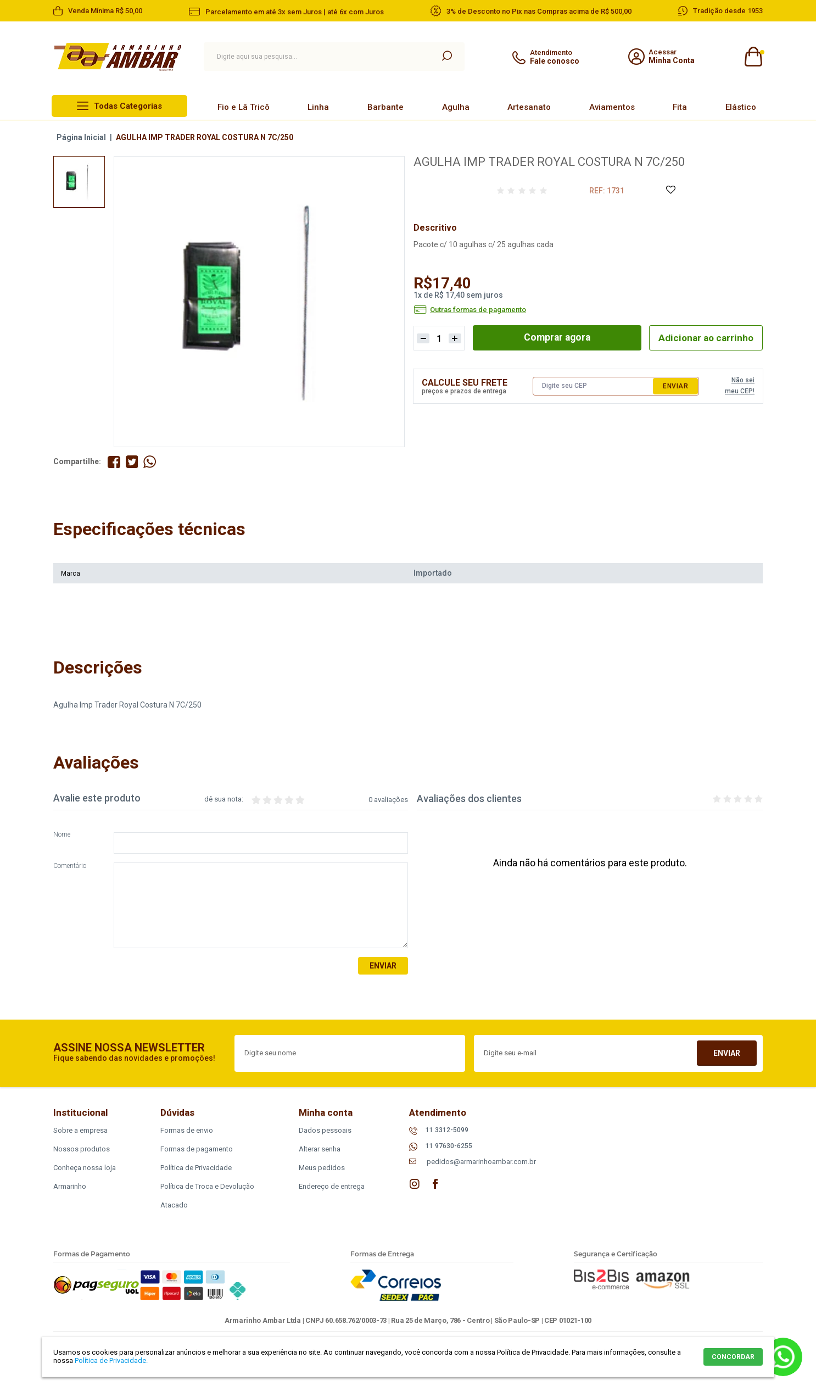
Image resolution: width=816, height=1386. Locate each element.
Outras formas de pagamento (478, 310)
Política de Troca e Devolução (207, 1186)
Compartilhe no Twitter (132, 461)
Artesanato (529, 107)
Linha (318, 107)
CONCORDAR (733, 1357)
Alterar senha (319, 1149)
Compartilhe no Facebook (114, 461)
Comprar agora (554, 337)
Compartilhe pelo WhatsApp (150, 461)
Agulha (456, 107)
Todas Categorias (128, 106)
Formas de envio (186, 1130)
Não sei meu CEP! (739, 385)
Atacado (174, 1205)
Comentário (69, 866)
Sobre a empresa (80, 1130)
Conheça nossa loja (84, 1168)
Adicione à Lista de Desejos (670, 190)
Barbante (385, 107)
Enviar (675, 386)
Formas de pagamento (196, 1149)
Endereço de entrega (332, 1186)
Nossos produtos (81, 1149)
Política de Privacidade (196, 1168)
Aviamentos (612, 107)
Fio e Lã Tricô (243, 107)
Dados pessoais (325, 1130)
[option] (79, 182)
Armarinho (69, 1186)
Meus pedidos (322, 1168)
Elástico (740, 107)
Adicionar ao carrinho (703, 337)
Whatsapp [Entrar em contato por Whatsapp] (783, 1357)
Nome (61, 835)
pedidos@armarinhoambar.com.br (481, 1162)
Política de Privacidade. (111, 1360)
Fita (680, 107)
